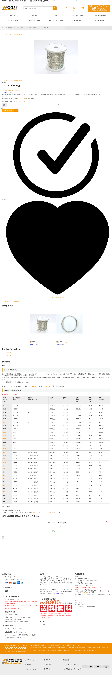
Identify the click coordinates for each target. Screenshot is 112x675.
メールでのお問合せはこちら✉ (68, 1)
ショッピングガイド (32, 669)
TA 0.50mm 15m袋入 (61, 343)
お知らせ (84, 592)
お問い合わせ (29, 660)
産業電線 (12, 15)
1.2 (4, 478)
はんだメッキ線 (21, 98)
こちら (23, 101)
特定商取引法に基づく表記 (72, 669)
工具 (56, 15)
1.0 (4, 475)
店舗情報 (28, 664)
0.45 (4, 449)
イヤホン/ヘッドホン (34, 21)
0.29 (4, 432)
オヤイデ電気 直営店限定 (77, 15)
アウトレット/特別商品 (99, 15)
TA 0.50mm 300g (34, 343)
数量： (5, 105)
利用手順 (47, 669)
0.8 (4, 468)
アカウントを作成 (48, 512)
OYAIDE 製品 (77, 21)
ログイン (35, 512)
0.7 (4, 465)
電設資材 (34, 15)
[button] (107, 522)
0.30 (4, 435)
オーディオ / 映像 (13, 21)
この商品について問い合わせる (11, 301)
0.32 (4, 439)
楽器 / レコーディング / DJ (56, 21)
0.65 (4, 462)
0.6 (4, 459)
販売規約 (66, 660)
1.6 (4, 485)
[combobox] (40, 8)
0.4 (4, 445)
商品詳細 (8, 353)
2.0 (4, 492)
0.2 (4, 422)
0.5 (4, 452)
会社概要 (47, 660)
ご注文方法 (48, 664)
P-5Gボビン (47, 386)
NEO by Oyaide (100, 21)
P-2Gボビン (34, 386)
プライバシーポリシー (70, 664)
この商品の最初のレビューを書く (11, 90)
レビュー (8, 355)
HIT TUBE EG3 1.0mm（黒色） (58, 523)
